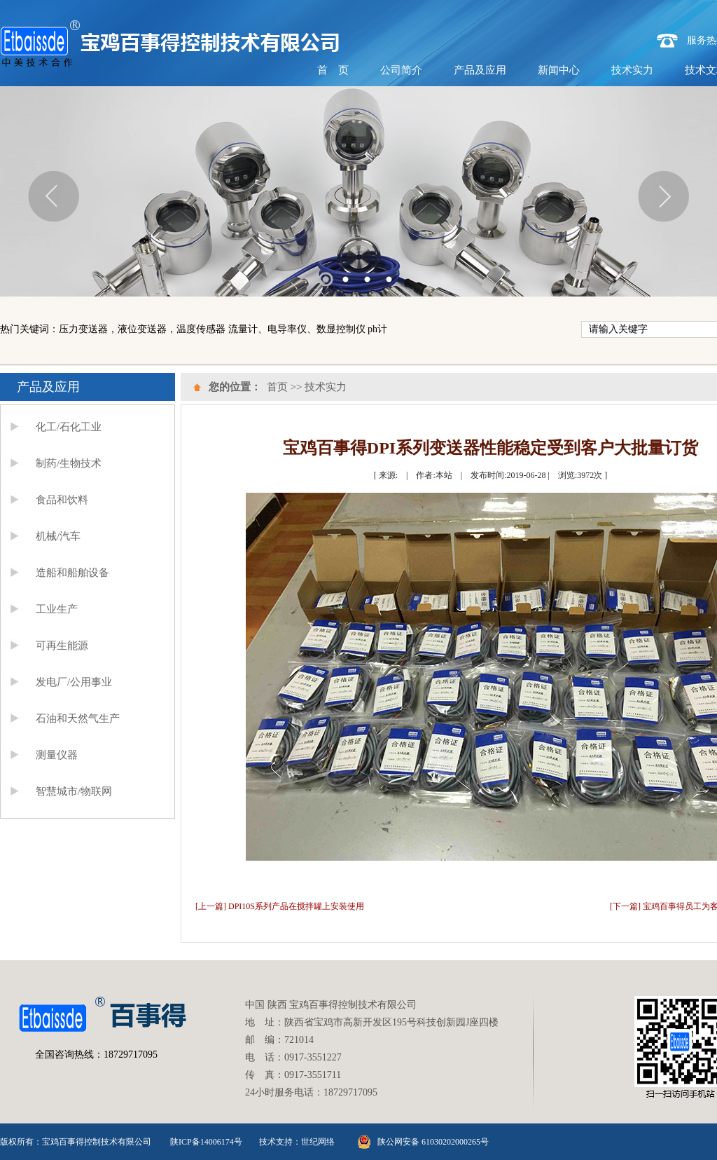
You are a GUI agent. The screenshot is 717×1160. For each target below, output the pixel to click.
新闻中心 (559, 70)
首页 (277, 387)
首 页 (333, 70)
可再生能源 (62, 645)
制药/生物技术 (69, 463)
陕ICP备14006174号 (206, 1142)
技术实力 (632, 70)
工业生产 (57, 609)
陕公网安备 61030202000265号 (433, 1142)
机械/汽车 (58, 536)
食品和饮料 (62, 499)
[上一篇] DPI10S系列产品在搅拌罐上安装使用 (279, 906)
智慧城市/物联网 (74, 791)
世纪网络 (318, 1142)
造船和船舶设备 (72, 572)
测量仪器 (57, 754)
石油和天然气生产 (78, 718)
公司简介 (401, 70)
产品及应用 (480, 70)
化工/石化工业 (69, 426)
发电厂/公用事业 (74, 682)
